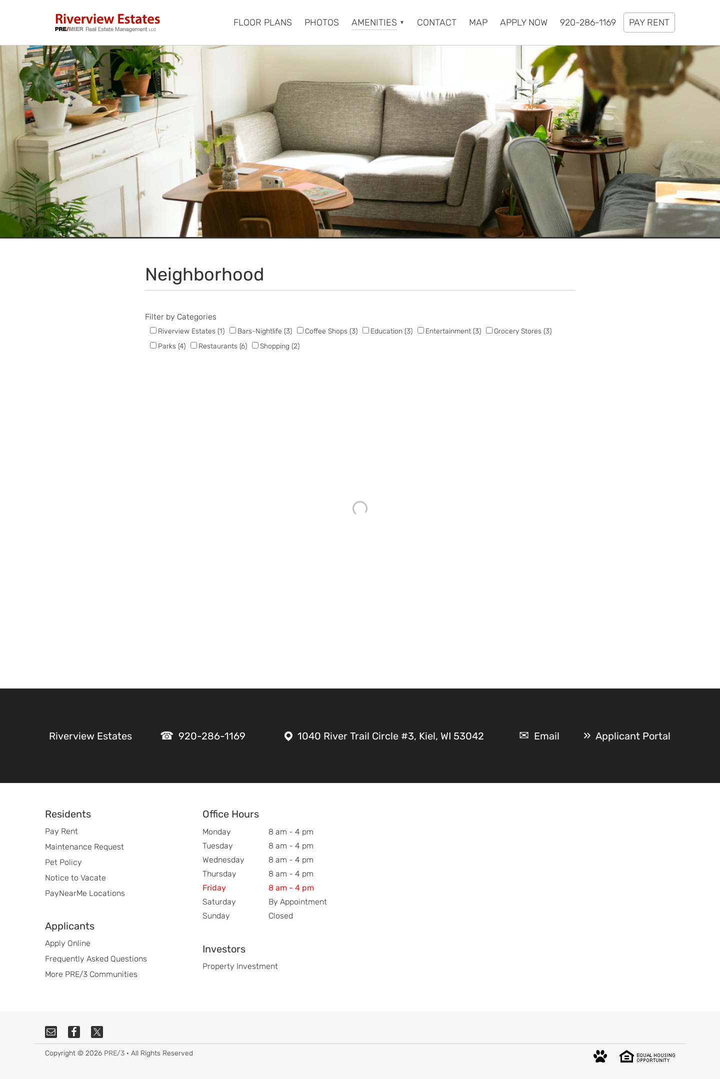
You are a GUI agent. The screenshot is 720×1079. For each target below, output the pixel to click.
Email (547, 736)
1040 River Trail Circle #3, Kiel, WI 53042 (391, 736)
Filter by (160, 317)
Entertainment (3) (453, 331)
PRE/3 (114, 1053)
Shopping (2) (280, 346)
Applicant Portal (633, 736)
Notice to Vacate (75, 877)
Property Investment (240, 966)
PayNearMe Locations (85, 893)
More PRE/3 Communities (91, 974)
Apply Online (67, 943)
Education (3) (391, 331)
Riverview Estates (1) (191, 331)
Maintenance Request (84, 847)
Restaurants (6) (222, 346)
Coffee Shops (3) (331, 331)
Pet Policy (63, 862)
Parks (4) (172, 346)
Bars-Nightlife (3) (265, 331)
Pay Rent (61, 831)
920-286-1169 (212, 736)
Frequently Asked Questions (96, 959)
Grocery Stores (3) (523, 331)
